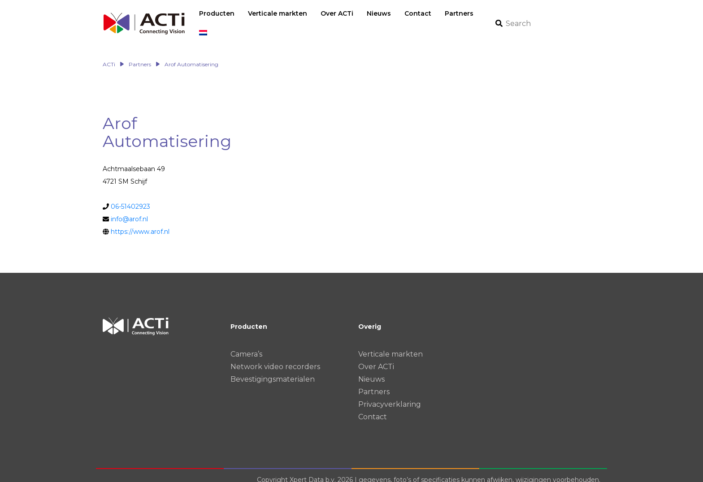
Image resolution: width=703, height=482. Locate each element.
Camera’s (246, 344)
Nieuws (371, 370)
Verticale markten (390, 344)
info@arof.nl (129, 210)
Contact (372, 407)
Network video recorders (275, 357)
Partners (374, 382)
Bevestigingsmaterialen (272, 370)
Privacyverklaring (389, 395)
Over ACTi (376, 357)
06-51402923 (130, 197)
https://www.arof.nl (140, 222)
